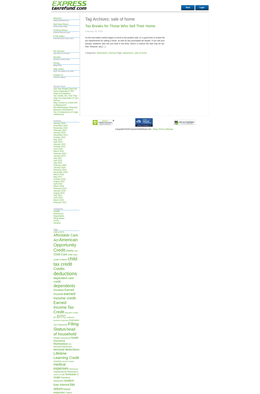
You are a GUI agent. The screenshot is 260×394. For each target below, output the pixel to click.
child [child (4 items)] (76, 251)
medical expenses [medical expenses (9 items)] (60, 366)
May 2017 (57, 177)
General (57, 223)
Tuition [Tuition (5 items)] (68, 392)
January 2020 (59, 167)
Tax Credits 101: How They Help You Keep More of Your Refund (65, 98)
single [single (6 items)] (56, 377)
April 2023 (57, 142)
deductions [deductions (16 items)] (65, 273)
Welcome (57, 18)
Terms (161, 129)
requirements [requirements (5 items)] (59, 371)
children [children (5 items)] (63, 259)
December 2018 (60, 172)
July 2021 (57, 158)
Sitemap (169, 129)
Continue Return (60, 30)
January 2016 (59, 191)
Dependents (58, 216)
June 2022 (58, 149)
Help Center (58, 69)
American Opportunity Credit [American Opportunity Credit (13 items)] (65, 245)
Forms (56, 220)
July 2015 (57, 195)
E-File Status (59, 36)
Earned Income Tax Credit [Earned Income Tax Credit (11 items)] (63, 307)
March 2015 (58, 200)
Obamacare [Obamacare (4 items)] (73, 369)
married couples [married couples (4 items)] (68, 361)
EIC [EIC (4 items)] (54, 317)
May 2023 (57, 139)
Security (56, 57)
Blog (155, 129)
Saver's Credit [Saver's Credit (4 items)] (59, 375)
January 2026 (59, 123)
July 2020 (57, 163)
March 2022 (58, 151)
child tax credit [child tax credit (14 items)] (65, 261)
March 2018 (58, 174)
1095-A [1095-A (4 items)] (56, 232)
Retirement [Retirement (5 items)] (72, 371)
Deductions (58, 214)
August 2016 (59, 181)
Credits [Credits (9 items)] (59, 269)
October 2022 (59, 146)
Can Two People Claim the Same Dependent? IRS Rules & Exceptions (65, 91)
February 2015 (59, 202)
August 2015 (59, 193)
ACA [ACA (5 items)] (62, 232)
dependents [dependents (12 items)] (64, 285)
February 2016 (59, 188)
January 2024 (59, 132)
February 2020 (59, 165)
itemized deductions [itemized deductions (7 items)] (66, 349)
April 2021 (57, 160)
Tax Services (59, 51)
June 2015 (58, 198)
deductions (128, 53)
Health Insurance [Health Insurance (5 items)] (61, 338)
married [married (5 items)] (57, 361)
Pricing (56, 63)
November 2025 (60, 126)
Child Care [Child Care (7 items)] (60, 254)
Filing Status (58, 218)
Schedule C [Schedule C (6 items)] (72, 374)
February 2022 (59, 153)
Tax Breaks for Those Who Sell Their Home (120, 26)
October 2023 (59, 137)
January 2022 (59, 156)
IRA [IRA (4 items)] (69, 344)
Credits (56, 211)
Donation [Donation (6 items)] (58, 290)
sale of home (140, 53)
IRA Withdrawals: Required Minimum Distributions (65, 108)
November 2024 (60, 128)
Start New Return (60, 24)
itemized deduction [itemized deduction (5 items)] (62, 346)
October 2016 (59, 179)
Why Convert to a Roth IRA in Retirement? (65, 104)
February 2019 (59, 170)
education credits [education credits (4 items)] (71, 313)
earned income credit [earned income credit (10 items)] (64, 296)
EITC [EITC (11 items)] (61, 316)
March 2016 (58, 186)
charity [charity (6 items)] (69, 250)
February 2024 (59, 130)
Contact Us (58, 75)
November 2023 (60, 135)
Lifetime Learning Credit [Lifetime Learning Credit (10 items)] (66, 355)
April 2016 (57, 184)
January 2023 (59, 144)
